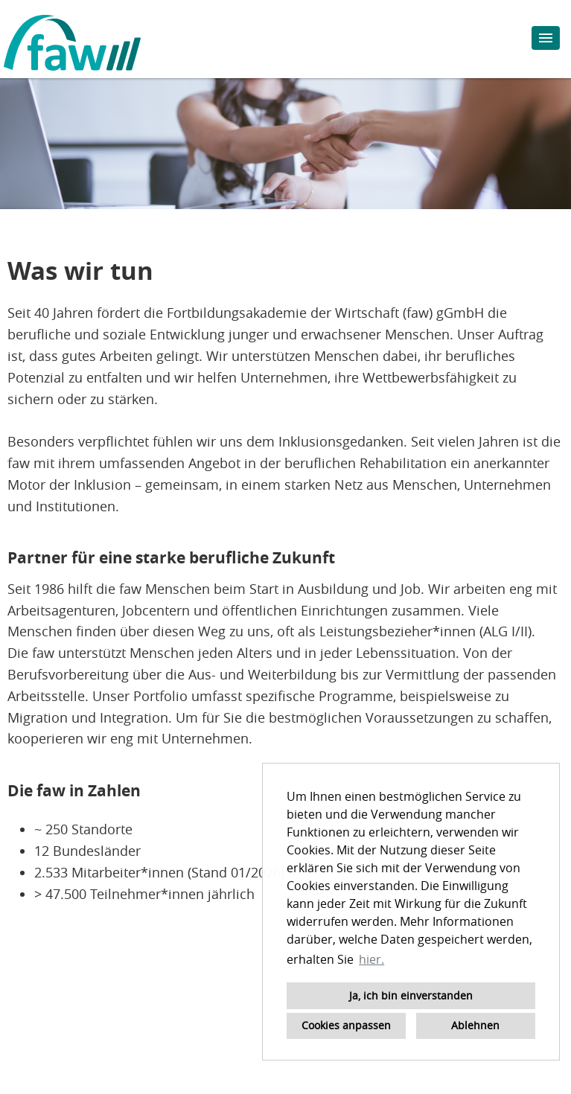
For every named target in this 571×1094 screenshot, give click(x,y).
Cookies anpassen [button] (346, 1025)
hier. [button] (371, 959)
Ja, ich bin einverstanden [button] (411, 995)
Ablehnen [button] (475, 1025)
